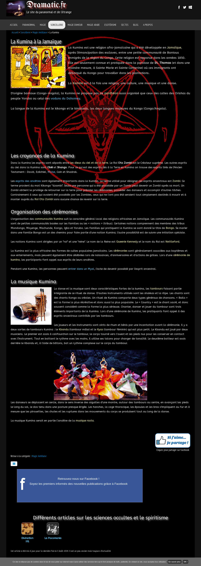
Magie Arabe (93, 25)
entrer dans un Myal (81, 268)
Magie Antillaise (40, 32)
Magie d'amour (75, 25)
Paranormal (28, 25)
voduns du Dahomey (65, 98)
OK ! (185, 562)
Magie (43, 25)
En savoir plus (174, 562)
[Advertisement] (118, 8)
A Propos (148, 25)
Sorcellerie (57, 25)
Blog (135, 25)
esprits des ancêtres (28, 181)
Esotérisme (110, 25)
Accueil (14, 25)
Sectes (124, 25)
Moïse (51, 171)
